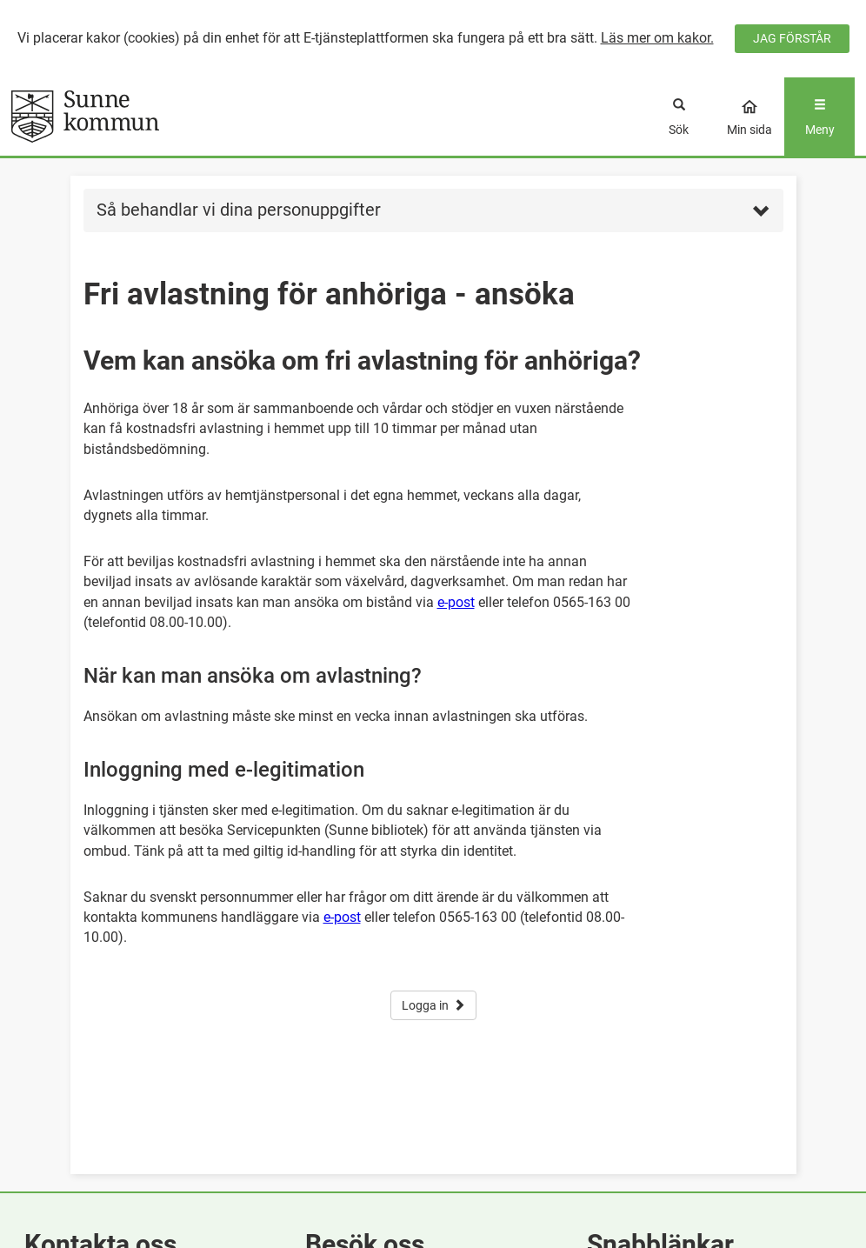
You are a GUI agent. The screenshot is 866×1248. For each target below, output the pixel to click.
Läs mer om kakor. (657, 38)
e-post (456, 602)
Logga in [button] (433, 1005)
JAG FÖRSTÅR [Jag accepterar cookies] (792, 38)
